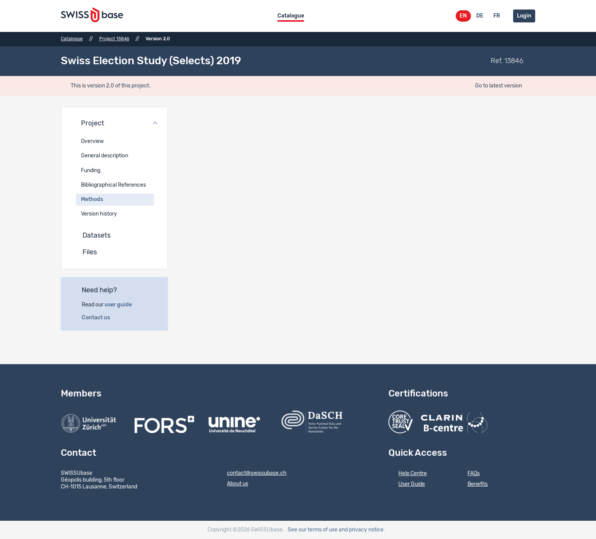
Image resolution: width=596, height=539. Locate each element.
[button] (114, 124)
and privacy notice (361, 530)
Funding (90, 170)
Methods (92, 199)
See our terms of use (313, 530)
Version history (99, 214)
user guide (122, 304)
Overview (92, 141)
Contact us (100, 317)
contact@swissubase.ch (252, 473)
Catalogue (290, 16)
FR (496, 16)
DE (479, 16)
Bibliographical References (113, 185)
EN (463, 16)
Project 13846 (114, 38)
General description (104, 156)
